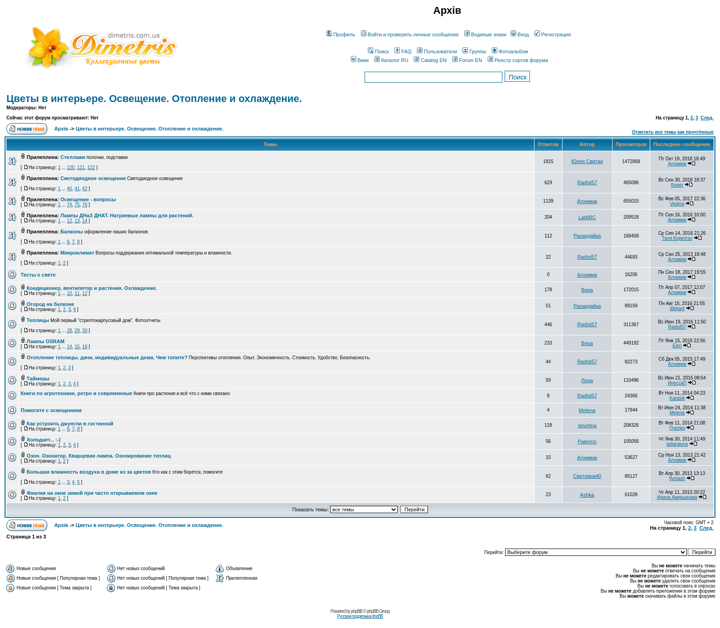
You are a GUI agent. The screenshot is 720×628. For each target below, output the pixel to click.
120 (71, 167)
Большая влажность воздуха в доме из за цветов (89, 472)
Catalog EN (430, 60)
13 (76, 220)
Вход (520, 34)
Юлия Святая (587, 161)
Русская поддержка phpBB (360, 616)
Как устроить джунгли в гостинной (70, 423)
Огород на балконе (50, 304)
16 (84, 346)
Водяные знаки (485, 34)
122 (91, 167)
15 (76, 346)
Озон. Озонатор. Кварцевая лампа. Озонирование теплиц (99, 455)
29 (76, 330)
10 (69, 293)
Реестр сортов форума (518, 60)
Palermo (587, 441)
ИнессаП (677, 382)
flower (677, 184)
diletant (677, 308)
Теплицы (38, 320)
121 (81, 167)
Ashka (587, 495)
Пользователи (437, 51)
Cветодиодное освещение (93, 178)
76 (84, 204)
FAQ (402, 51)
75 (76, 204)
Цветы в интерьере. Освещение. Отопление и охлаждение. (154, 98)
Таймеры (38, 378)
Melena (587, 410)
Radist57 (587, 182)
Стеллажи (73, 157)
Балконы (72, 231)
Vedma (677, 203)
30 (84, 330)
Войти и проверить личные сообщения (410, 34)
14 (84, 220)
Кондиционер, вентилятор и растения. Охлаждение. (92, 288)
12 (69, 220)
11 (76, 293)
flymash (677, 478)
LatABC (587, 217)
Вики (360, 60)
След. (707, 117)
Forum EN (467, 60)
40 (69, 188)
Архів (61, 128)
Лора (587, 380)
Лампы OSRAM (45, 341)
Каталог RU (391, 60)
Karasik (677, 398)
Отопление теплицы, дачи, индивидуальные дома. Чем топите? (107, 357)
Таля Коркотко (677, 238)
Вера (587, 290)
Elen (677, 345)
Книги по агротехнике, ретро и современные (76, 393)
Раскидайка (587, 235)
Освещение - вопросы (88, 199)
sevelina (587, 425)
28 (69, 330)
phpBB (356, 611)
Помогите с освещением (51, 410)
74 (69, 204)
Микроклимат (78, 252)
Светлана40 (587, 476)
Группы (474, 51)
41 (76, 188)
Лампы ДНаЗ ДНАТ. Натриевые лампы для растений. (127, 215)
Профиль (340, 34)
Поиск (378, 51)
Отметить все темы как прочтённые (673, 132)
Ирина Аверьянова (677, 497)
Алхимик (677, 163)
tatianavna (677, 444)
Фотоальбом (510, 51)
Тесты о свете (38, 274)
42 (84, 188)
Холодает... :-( (44, 439)
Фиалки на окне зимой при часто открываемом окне (92, 493)
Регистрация (552, 34)
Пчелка (677, 427)
